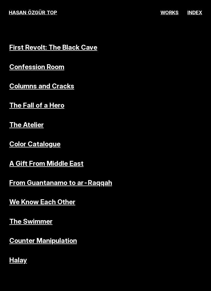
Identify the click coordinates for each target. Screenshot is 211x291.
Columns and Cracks (41, 86)
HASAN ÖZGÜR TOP (33, 12)
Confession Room (36, 67)
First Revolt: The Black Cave (53, 47)
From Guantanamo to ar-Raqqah (60, 183)
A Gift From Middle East (46, 163)
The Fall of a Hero (36, 105)
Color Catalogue (34, 144)
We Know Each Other (42, 202)
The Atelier (26, 125)
